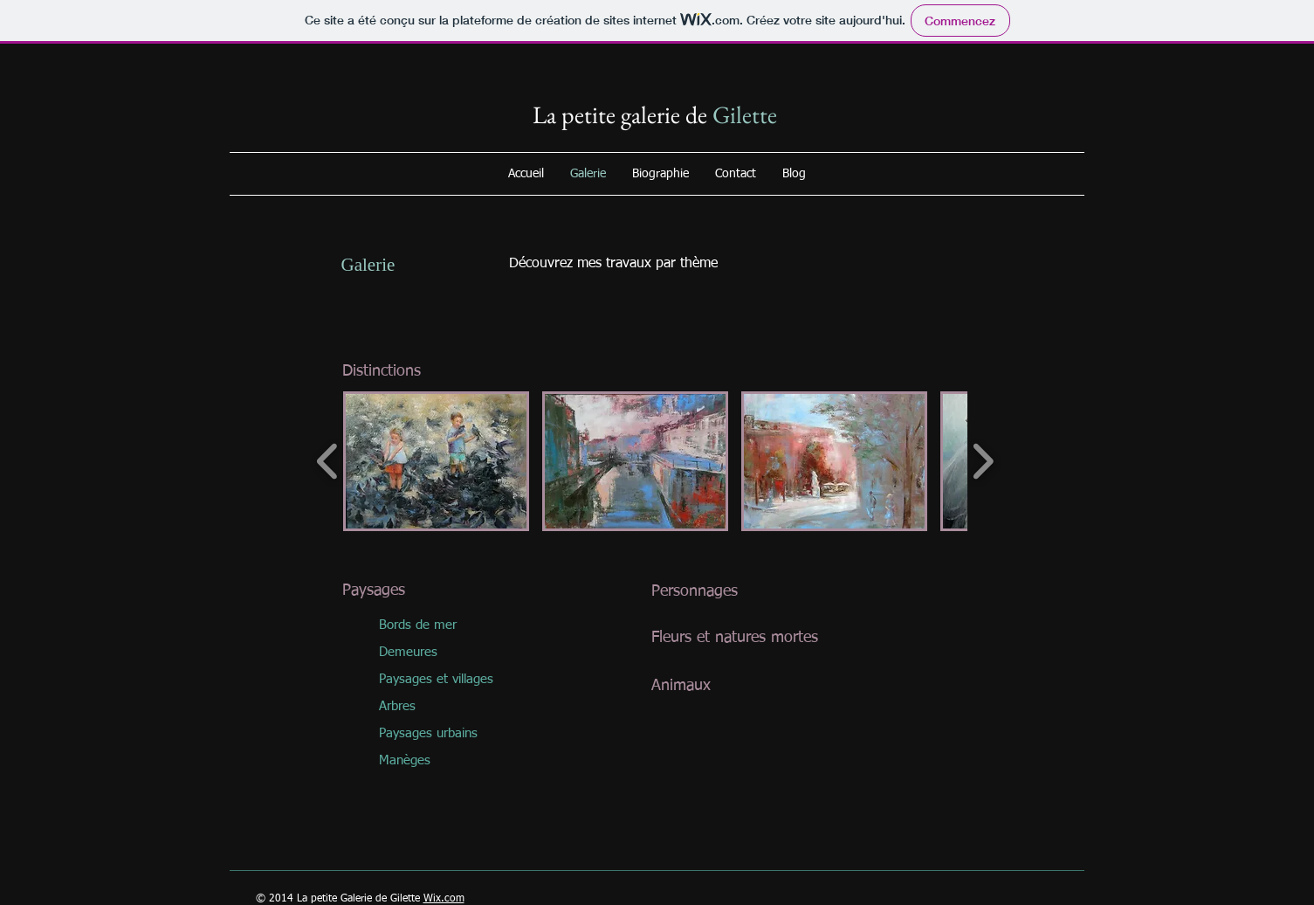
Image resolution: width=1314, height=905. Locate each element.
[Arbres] (438, 706)
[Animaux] (749, 687)
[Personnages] (749, 591)
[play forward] (982, 461)
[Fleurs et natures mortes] (749, 639)
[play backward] (327, 461)
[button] (436, 461)
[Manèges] (438, 760)
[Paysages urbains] (438, 733)
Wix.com (443, 899)
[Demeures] (438, 652)
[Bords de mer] (438, 625)
